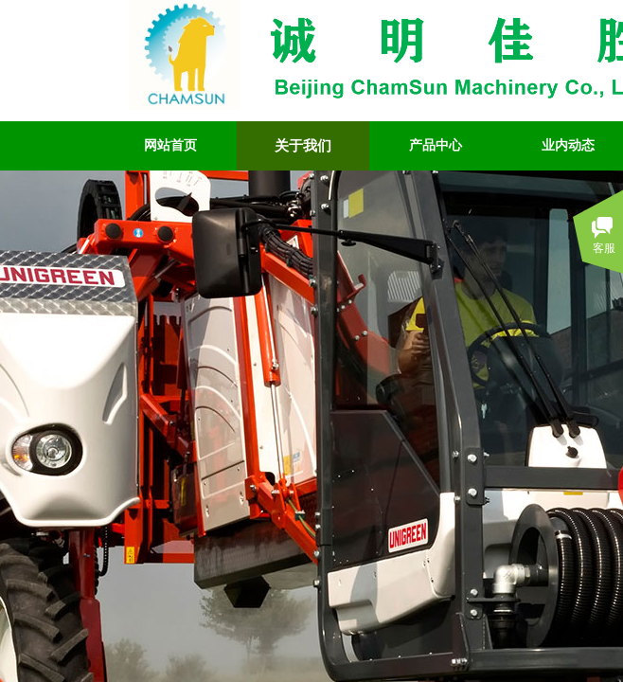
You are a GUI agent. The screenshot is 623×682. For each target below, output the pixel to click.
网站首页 (170, 145)
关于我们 (303, 145)
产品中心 (435, 145)
